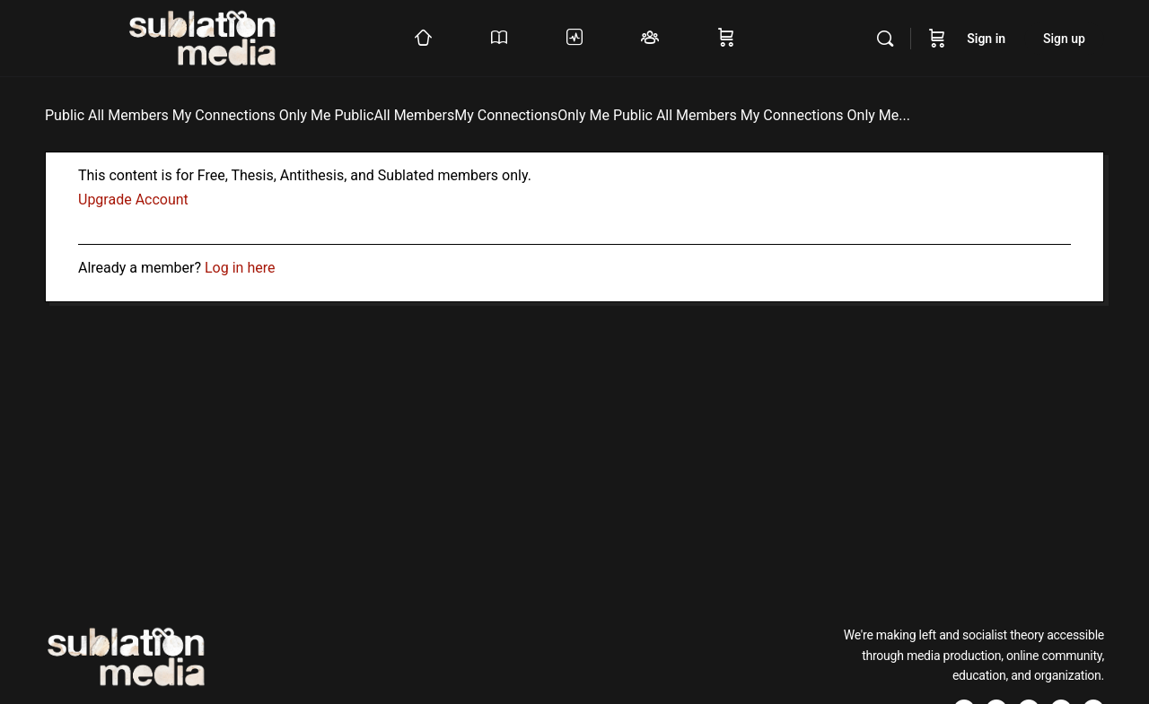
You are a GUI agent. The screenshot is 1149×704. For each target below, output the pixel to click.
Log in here (240, 267)
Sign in (986, 38)
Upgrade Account (133, 199)
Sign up (1064, 38)
